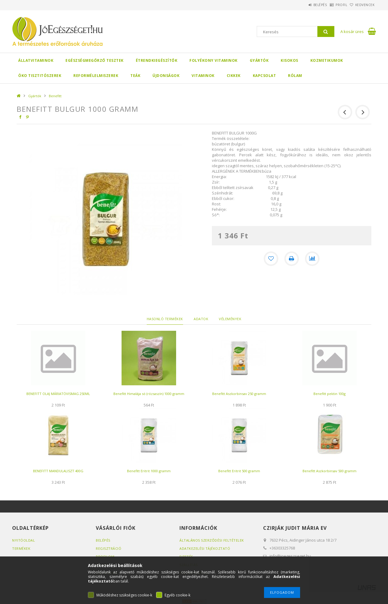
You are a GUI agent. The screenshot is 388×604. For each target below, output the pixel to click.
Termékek (21, 548)
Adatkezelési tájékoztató (204, 548)
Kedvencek (362, 5)
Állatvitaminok (35, 60)
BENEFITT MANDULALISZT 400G (58, 471)
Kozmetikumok (326, 60)
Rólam (295, 75)
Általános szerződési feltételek (211, 540)
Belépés (304, 5)
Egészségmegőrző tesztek (94, 60)
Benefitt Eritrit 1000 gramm (149, 471)
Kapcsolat (264, 75)
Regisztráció (108, 548)
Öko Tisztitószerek (39, 75)
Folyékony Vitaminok (213, 60)
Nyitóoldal (23, 540)
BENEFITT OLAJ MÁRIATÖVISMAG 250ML (58, 393)
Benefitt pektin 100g (329, 393)
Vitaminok (203, 75)
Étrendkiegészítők (157, 60)
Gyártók (259, 60)
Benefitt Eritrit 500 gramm (239, 471)
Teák (135, 75)
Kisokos (289, 60)
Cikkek (234, 75)
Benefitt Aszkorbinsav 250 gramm (239, 393)
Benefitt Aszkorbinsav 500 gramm (329, 471)
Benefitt (55, 96)
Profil (332, 5)
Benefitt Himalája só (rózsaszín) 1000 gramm (148, 393)
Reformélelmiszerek (95, 75)
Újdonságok (165, 75)
